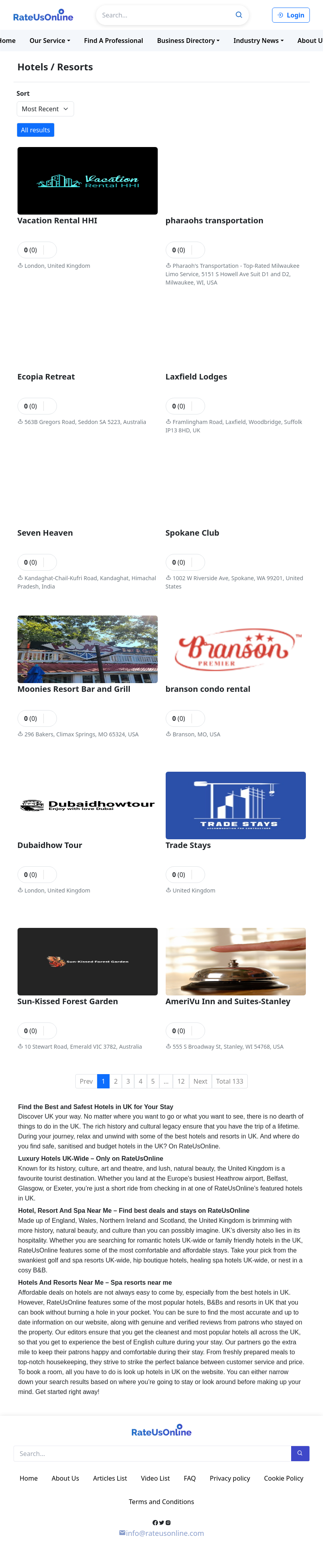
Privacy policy (230, 1478)
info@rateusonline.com (161, 1533)
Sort (23, 93)
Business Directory (186, 40)
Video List (155, 1478)
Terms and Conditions (161, 1501)
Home (29, 1478)
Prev (86, 1081)
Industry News (256, 40)
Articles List (110, 1478)
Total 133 (229, 1081)
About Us (65, 1478)
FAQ (190, 1478)
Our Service (47, 40)
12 (180, 1081)
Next (201, 1081)
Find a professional (113, 40)
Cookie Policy (283, 1478)
